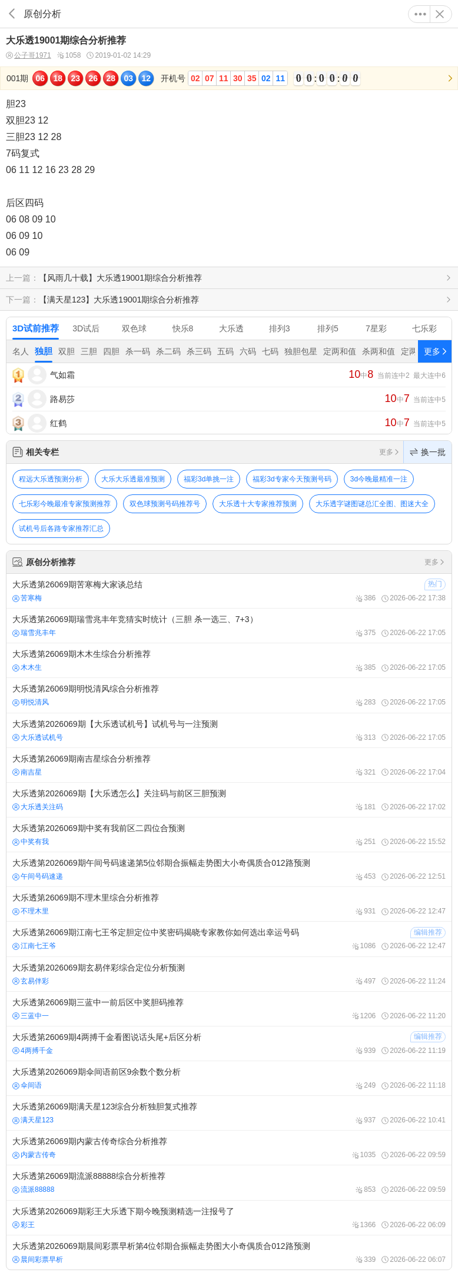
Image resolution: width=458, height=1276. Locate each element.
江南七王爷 (34, 946)
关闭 (439, 14)
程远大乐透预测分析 (50, 479)
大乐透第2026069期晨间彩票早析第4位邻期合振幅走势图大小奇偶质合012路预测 (229, 1252)
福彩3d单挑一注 (209, 479)
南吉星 (27, 772)
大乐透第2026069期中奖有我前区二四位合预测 (229, 835)
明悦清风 (30, 702)
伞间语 (27, 1085)
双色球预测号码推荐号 (165, 504)
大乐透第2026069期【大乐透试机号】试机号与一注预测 (229, 730)
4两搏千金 (32, 1050)
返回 (12, 14)
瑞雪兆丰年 (34, 633)
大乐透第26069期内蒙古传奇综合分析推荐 (229, 1148)
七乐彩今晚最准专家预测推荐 (65, 504)
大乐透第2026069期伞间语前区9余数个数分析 (229, 1078)
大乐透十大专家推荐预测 (258, 504)
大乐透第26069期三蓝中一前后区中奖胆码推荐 (229, 1009)
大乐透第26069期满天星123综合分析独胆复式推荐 (229, 1113)
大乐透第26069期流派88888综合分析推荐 (229, 1182)
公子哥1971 (28, 56)
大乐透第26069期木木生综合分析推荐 (229, 660)
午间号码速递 (37, 876)
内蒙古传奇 (34, 1155)
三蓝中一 (30, 1016)
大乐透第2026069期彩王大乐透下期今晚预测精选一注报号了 (229, 1218)
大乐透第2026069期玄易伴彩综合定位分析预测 (229, 974)
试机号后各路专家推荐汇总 (61, 528)
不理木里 (30, 911)
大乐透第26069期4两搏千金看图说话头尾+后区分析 (229, 1043)
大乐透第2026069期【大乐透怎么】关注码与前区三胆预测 (229, 800)
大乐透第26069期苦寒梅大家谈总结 (229, 591)
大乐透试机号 (37, 737)
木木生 (27, 667)
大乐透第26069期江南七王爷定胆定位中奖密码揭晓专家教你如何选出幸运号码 (229, 939)
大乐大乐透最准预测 (133, 479)
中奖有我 (30, 842)
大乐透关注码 (37, 807)
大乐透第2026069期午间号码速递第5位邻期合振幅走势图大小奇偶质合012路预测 (229, 869)
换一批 (428, 452)
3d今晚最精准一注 (378, 479)
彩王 (23, 1225)
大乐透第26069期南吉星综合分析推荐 (229, 765)
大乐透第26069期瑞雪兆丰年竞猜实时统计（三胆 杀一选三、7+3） (229, 626)
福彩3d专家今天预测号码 (292, 479)
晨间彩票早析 (37, 1259)
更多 (420, 14)
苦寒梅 (27, 598)
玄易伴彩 (30, 981)
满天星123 (33, 1120)
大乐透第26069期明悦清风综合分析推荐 (229, 695)
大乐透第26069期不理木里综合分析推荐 (229, 904)
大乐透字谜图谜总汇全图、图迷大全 (372, 504)
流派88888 (33, 1189)
